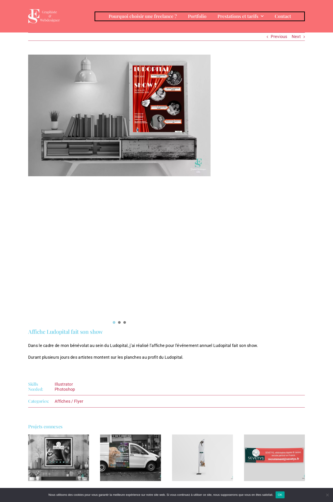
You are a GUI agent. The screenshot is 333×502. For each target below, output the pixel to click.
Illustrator (64, 384)
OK (280, 494)
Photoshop (65, 389)
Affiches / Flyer (69, 401)
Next (296, 36)
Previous (279, 36)
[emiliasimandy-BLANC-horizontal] (44, 11)
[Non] (327, 495)
